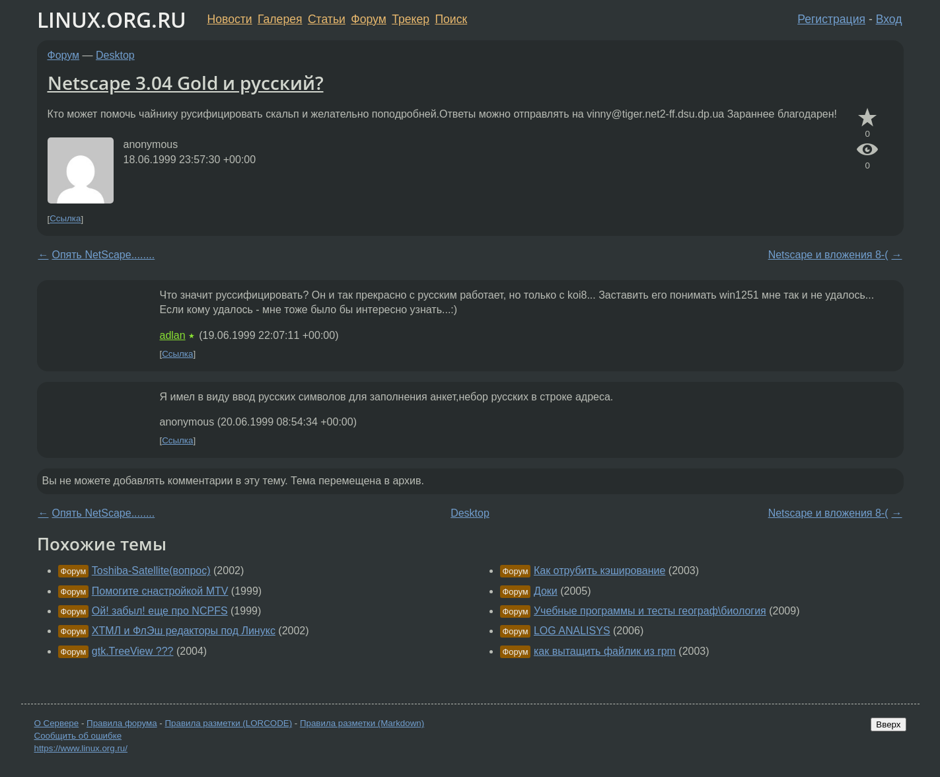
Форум (368, 19)
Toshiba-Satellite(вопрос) (151, 570)
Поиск (451, 19)
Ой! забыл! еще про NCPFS (160, 610)
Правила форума (122, 723)
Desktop (115, 55)
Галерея (280, 19)
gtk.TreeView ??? (133, 651)
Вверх (888, 724)
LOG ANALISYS (572, 630)
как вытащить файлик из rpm (605, 651)
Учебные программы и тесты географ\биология (650, 610)
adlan (173, 335)
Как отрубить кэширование (599, 570)
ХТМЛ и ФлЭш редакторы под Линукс (183, 630)
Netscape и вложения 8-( (828, 254)
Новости (229, 19)
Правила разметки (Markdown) (362, 723)
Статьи (326, 19)
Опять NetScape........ (103, 254)
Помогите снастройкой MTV (160, 591)
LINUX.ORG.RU (111, 19)
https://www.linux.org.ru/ (80, 748)
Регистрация (831, 19)
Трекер (410, 19)
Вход (889, 19)
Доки (546, 591)
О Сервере (56, 723)
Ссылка (65, 219)
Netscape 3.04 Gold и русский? (186, 82)
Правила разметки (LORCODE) (228, 723)
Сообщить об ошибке (78, 736)
